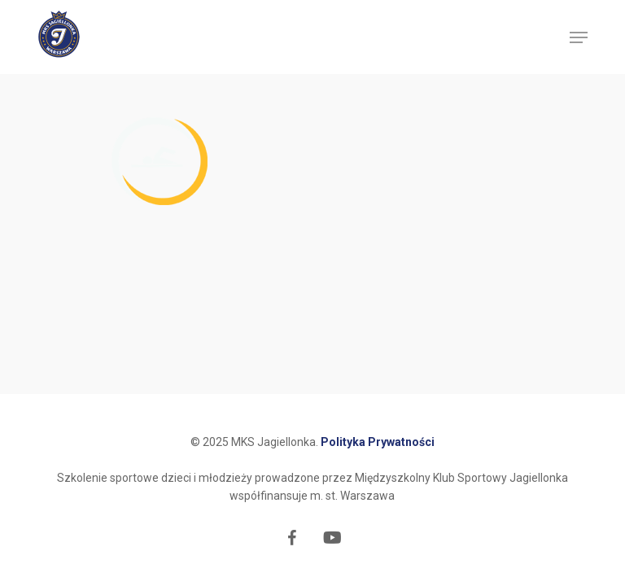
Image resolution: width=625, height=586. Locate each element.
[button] (579, 37)
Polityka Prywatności (378, 441)
